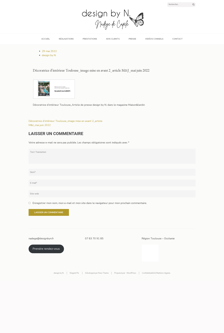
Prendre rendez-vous (46, 249)
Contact (177, 39)
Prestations (90, 39)
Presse (132, 39)
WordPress (131, 273)
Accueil (45, 39)
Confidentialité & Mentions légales (156, 273)
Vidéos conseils (154, 39)
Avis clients (113, 39)
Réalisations (66, 39)
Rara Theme (103, 273)
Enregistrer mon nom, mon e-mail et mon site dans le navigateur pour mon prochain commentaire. (90, 203)
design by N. (49, 55)
